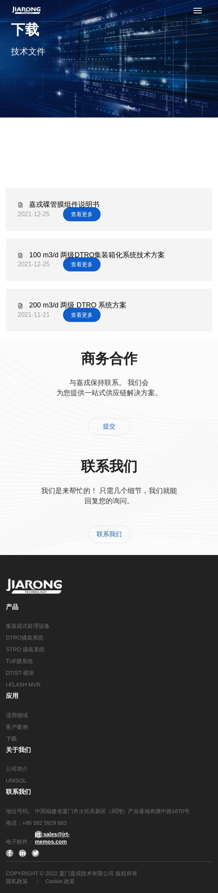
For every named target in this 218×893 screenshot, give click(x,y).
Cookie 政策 (60, 881)
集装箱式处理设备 (28, 626)
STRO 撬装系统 (25, 649)
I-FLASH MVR (23, 685)
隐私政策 (17, 881)
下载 (11, 739)
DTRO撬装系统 (24, 637)
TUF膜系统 (19, 661)
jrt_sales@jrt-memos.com (38, 834)
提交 (109, 426)
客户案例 (17, 727)
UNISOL (16, 780)
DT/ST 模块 (20, 673)
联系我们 (109, 534)
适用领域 (17, 715)
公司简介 (17, 769)
